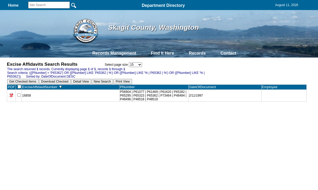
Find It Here (162, 53)
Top (71, 113)
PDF (11, 87)
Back (87, 113)
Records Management (114, 53)
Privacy (157, 113)
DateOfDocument (203, 87)
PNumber (128, 87)
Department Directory (163, 5)
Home (108, 113)
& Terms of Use (176, 113)
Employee (271, 87)
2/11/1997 (196, 95)
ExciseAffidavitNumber (42, 87)
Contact (228, 53)
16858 (26, 95)
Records (197, 53)
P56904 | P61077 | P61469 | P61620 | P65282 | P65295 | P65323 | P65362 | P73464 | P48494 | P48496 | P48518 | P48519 (153, 95)
